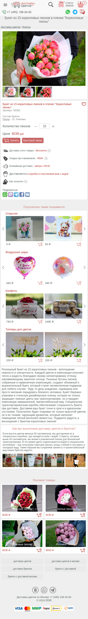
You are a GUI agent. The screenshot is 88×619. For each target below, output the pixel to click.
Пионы (6, 119)
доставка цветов (22, 561)
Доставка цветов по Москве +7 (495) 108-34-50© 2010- (44, 599)
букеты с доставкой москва (22, 576)
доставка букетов (22, 568)
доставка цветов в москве (65, 561)
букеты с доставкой (65, 568)
